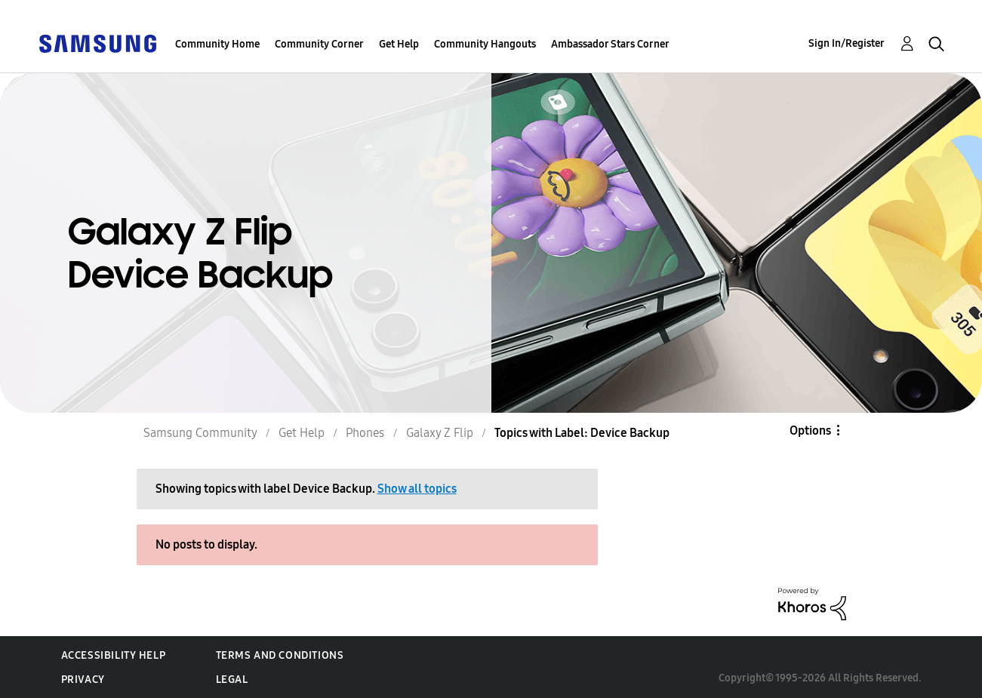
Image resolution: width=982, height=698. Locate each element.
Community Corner (319, 44)
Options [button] (810, 430)
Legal (232, 679)
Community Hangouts (485, 44)
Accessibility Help (113, 655)
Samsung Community (200, 433)
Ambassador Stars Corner (610, 44)
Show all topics (417, 488)
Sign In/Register (846, 43)
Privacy (83, 679)
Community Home (217, 44)
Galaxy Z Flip (439, 433)
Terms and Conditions (280, 655)
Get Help (399, 44)
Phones (365, 433)
